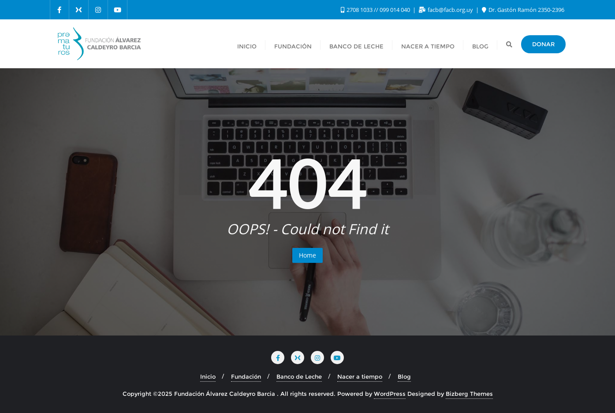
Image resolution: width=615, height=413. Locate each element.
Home (307, 255)
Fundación (246, 376)
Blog (404, 376)
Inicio (208, 376)
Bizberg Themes (469, 393)
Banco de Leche (299, 376)
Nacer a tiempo (359, 376)
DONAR (543, 44)
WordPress (390, 393)
